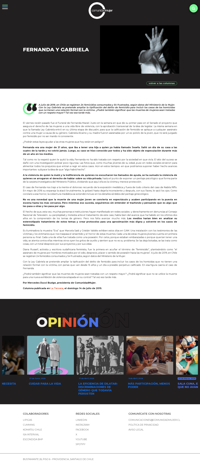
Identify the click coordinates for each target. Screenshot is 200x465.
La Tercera (57, 289)
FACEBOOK (82, 429)
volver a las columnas (162, 83)
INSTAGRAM (82, 425)
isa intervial (31, 434)
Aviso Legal (136, 429)
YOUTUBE (81, 439)
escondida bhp (33, 439)
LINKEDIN (81, 420)
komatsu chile (32, 429)
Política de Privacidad (143, 425)
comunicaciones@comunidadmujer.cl (154, 420)
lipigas (27, 420)
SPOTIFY (80, 444)
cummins (29, 425)
